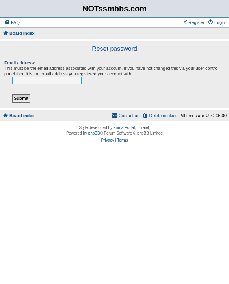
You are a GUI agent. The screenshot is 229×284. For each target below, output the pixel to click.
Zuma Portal (124, 127)
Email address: (19, 62)
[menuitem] (12, 22)
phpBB (94, 133)
